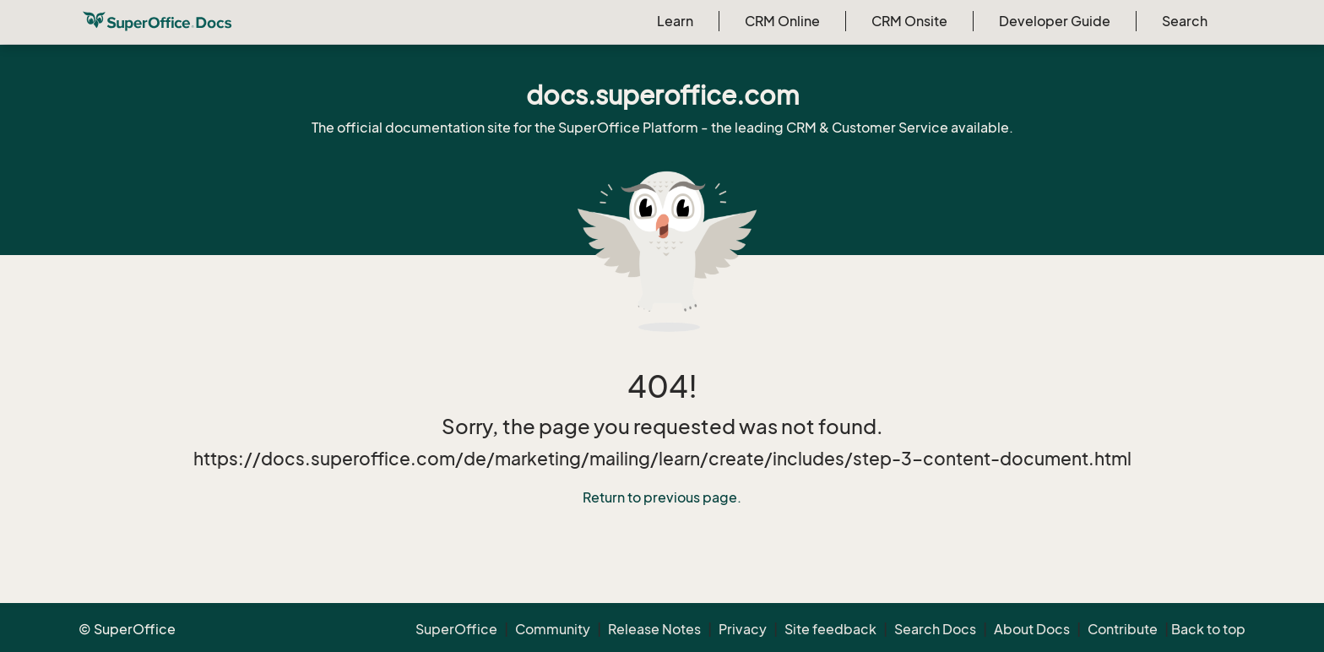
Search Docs (935, 629)
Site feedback (830, 629)
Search (1184, 21)
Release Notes (654, 629)
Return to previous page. (662, 497)
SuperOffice (456, 629)
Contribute (1123, 629)
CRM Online (782, 21)
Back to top (1208, 629)
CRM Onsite (909, 21)
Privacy (743, 629)
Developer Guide (1054, 21)
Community (552, 629)
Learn (675, 21)
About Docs (1032, 629)
